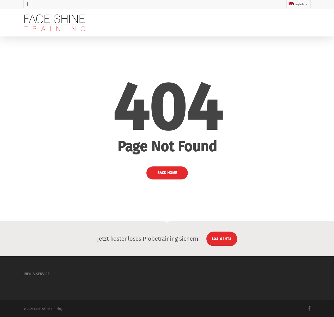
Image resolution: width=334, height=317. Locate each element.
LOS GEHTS (222, 239)
